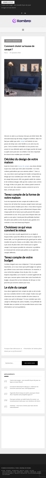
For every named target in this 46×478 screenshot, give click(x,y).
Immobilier (33, 472)
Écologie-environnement (35, 473)
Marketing (20, 472)
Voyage (39, 472)
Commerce (26, 472)
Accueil (3, 470)
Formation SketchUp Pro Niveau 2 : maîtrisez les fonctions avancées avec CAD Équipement (24, 387)
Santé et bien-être (7, 472)
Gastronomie (6, 474)
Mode (14, 472)
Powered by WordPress (7, 468)
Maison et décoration (13, 41)
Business (8, 470)
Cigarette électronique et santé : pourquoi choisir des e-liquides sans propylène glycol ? (25, 393)
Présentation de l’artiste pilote (33, 348)
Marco (6, 52)
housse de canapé (23, 166)
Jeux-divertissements (8, 473)
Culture (32, 470)
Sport (27, 470)
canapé (22, 141)
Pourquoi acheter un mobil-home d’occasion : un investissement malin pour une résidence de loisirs (25, 400)
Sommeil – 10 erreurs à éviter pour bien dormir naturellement (24, 406)
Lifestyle (22, 470)
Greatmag (22, 468)
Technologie (15, 470)
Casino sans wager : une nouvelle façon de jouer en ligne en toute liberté (25, 381)
